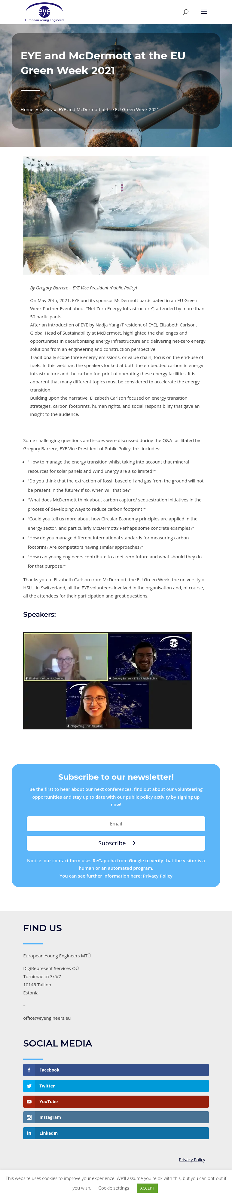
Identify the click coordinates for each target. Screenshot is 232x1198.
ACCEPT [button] (147, 1188)
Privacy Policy (192, 1160)
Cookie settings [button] (114, 1188)
